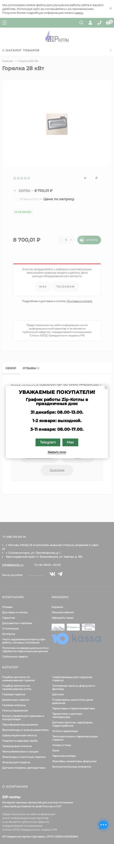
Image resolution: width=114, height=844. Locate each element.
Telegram (48, 442)
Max (70, 442)
